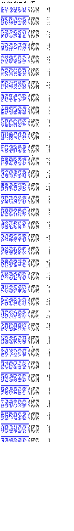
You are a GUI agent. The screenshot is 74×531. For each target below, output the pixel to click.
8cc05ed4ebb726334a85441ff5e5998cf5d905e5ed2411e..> (15, 282)
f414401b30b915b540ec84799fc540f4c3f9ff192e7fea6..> (15, 496)
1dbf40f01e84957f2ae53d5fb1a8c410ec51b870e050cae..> (15, 58)
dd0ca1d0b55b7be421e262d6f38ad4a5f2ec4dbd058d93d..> (15, 449)
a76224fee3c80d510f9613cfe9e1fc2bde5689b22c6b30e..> (15, 343)
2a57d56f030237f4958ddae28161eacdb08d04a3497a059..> (15, 82)
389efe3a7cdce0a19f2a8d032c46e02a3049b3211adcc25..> (15, 119)
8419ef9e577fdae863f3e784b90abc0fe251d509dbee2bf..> (15, 255)
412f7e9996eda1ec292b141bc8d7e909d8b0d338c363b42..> (15, 130)
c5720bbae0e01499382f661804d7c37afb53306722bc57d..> (15, 401)
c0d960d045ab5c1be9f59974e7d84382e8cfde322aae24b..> (15, 392)
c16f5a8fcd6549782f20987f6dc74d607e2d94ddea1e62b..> (15, 396)
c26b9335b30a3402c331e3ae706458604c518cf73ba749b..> (15, 398)
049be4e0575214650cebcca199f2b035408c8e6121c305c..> (15, 24)
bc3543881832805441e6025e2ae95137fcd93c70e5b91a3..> (15, 384)
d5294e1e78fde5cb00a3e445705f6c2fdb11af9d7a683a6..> (15, 435)
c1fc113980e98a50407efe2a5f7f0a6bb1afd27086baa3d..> (15, 397)
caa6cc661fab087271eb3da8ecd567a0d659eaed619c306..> (15, 419)
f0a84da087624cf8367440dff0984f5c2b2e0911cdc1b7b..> (15, 492)
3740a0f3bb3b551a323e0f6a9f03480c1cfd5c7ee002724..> (15, 114)
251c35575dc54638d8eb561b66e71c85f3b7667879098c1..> (15, 67)
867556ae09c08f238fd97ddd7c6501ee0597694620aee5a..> (15, 263)
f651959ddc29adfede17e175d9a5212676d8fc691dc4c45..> (15, 504)
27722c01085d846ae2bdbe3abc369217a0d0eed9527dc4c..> (15, 75)
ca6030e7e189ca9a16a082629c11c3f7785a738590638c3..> (15, 414)
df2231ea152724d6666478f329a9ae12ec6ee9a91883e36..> (15, 454)
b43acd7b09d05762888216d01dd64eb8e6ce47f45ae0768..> (15, 364)
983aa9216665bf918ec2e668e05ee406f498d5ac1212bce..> (15, 308)
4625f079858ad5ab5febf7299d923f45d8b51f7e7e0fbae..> (15, 135)
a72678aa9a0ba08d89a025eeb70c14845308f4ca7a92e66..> (15, 342)
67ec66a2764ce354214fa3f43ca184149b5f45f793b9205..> (15, 200)
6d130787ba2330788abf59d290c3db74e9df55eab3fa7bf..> (15, 212)
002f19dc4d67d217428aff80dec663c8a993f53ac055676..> (15, 7)
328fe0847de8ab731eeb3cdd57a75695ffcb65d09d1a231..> (15, 105)
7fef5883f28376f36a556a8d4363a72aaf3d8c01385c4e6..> (15, 247)
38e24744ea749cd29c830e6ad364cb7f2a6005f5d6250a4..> (15, 122)
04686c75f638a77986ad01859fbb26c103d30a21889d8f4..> (15, 23)
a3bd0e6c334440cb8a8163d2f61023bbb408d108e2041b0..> (15, 336)
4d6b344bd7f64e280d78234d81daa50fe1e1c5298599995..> (15, 153)
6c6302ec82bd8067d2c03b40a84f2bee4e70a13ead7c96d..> (15, 209)
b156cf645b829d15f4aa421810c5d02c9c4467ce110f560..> (15, 355)
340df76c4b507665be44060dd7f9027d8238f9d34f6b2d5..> (15, 109)
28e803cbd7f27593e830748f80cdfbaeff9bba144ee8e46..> (15, 78)
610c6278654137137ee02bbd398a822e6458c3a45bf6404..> (15, 190)
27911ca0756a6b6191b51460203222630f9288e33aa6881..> (15, 76)
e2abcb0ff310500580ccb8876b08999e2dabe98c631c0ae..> (15, 463)
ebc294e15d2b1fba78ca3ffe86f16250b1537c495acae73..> (15, 476)
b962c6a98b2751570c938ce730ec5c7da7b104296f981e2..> (15, 377)
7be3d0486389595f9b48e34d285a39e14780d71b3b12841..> (15, 237)
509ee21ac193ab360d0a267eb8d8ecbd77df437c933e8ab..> (15, 159)
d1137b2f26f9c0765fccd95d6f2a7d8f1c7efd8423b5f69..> (15, 427)
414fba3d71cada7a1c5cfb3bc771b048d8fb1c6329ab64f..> (15, 131)
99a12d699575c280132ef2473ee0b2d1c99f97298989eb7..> (15, 312)
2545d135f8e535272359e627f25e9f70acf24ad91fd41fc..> (15, 69)
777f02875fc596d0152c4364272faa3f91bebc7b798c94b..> (15, 228)
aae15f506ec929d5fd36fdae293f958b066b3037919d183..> (15, 346)
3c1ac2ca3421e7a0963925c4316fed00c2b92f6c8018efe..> (15, 123)
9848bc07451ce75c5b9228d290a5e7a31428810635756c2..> (15, 310)
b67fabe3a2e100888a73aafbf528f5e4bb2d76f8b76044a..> (15, 371)
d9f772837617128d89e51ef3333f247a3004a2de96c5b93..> (15, 444)
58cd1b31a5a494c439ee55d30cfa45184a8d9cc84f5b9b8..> (15, 173)
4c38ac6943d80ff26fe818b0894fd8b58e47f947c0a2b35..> (15, 148)
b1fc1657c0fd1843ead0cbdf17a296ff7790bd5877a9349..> (15, 358)
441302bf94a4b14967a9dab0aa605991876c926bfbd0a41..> (15, 132)
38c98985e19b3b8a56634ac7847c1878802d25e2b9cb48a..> (15, 121)
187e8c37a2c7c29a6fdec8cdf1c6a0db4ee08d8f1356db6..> (15, 56)
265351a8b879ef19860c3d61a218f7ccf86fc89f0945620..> (15, 73)
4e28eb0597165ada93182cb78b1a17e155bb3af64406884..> (15, 155)
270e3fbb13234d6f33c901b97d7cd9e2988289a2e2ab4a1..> (15, 74)
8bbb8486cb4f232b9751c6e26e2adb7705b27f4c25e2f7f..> (15, 278)
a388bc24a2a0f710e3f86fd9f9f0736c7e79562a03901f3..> (15, 334)
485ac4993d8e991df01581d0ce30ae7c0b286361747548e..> (15, 143)
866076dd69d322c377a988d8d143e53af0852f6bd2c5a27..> (15, 261)
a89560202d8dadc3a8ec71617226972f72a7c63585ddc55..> (15, 345)
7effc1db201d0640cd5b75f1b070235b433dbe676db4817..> (15, 242)
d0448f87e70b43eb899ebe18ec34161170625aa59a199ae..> (15, 425)
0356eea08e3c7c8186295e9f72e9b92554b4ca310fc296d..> (15, 19)
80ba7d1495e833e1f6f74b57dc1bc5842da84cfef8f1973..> (15, 248)
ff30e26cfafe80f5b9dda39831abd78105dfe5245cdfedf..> (15, 526)
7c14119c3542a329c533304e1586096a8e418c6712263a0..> (15, 238)
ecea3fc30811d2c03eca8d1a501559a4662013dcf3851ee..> (15, 481)
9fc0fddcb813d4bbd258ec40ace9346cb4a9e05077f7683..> (15, 321)
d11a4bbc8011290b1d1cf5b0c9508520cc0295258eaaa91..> (15, 428)
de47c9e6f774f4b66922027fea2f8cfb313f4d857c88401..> (15, 453)
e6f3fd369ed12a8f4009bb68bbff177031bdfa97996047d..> (15, 470)
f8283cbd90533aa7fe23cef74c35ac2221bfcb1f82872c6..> (15, 510)
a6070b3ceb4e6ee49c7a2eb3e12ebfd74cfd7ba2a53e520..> (15, 341)
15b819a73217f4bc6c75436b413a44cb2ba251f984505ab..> (15, 50)
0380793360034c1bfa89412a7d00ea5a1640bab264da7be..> (15, 20)
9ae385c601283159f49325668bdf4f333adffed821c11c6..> (15, 316)
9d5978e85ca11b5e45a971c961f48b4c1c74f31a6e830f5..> (15, 319)
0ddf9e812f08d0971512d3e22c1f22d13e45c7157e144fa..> (15, 41)
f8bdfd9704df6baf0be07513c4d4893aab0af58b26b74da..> (15, 511)
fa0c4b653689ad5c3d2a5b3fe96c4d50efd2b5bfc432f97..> (15, 513)
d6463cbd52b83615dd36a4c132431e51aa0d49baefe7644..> (15, 437)
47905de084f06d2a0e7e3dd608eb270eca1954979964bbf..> (15, 139)
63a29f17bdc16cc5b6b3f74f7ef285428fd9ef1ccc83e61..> (15, 194)
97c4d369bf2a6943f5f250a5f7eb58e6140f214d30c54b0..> (15, 304)
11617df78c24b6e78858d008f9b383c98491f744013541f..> (15, 43)
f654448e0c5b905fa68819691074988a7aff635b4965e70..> (15, 505)
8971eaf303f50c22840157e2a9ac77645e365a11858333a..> (15, 269)
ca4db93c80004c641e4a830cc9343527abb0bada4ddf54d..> (15, 412)
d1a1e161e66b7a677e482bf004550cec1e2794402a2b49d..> (15, 429)
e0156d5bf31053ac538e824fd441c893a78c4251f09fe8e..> (15, 458)
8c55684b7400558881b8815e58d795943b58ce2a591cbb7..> (15, 280)
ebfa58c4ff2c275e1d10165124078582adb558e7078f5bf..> (15, 479)
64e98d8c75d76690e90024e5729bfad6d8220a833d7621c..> (15, 195)
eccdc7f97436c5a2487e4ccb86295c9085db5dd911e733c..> (15, 480)
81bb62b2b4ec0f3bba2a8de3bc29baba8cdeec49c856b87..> (15, 250)
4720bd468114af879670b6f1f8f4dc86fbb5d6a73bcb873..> (15, 138)
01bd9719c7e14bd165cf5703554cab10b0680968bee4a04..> (15, 11)
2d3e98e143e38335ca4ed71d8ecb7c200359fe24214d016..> (15, 90)
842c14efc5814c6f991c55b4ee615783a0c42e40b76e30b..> (15, 256)
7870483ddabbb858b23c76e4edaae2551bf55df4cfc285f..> (15, 230)
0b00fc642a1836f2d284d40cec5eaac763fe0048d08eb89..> (15, 32)
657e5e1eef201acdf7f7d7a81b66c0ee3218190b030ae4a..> (15, 196)
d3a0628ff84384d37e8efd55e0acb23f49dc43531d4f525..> (15, 432)
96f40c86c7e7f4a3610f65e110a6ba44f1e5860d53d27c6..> (15, 302)
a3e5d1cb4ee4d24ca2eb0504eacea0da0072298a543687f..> (15, 337)
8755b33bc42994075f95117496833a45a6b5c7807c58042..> (15, 265)
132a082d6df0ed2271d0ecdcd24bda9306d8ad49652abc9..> (15, 44)
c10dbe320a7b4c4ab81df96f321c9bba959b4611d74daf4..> (15, 394)
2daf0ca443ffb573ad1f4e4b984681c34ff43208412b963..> (15, 91)
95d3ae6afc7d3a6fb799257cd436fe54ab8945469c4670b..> (15, 297)
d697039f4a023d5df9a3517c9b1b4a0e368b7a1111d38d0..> (15, 438)
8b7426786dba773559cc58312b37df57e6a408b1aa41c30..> (15, 274)
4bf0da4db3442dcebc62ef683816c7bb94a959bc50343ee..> (15, 147)
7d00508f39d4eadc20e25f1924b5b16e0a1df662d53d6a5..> (15, 239)
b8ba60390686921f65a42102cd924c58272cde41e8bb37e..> (15, 376)
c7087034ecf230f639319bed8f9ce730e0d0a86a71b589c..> (15, 406)
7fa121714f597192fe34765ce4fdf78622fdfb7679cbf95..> (15, 244)
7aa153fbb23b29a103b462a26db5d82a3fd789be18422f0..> (15, 235)
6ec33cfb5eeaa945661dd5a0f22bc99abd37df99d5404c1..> (15, 216)
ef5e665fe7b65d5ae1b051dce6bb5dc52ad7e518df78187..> (15, 487)
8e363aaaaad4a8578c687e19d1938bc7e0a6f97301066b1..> (15, 284)
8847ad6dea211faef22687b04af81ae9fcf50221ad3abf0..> (15, 267)
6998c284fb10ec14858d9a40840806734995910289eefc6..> (15, 203)
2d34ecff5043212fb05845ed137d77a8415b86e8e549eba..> (15, 88)
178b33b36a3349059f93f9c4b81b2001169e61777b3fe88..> (15, 53)
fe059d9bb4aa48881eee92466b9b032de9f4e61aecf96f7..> (15, 523)
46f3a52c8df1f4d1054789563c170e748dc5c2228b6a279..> (15, 136)
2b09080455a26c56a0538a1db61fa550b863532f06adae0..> (15, 86)
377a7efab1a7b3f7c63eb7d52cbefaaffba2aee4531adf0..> (15, 116)
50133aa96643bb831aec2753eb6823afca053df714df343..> (15, 157)
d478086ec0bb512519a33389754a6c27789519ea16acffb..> (15, 433)
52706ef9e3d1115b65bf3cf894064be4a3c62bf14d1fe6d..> (15, 162)
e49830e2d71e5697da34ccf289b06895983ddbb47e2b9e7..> (15, 466)
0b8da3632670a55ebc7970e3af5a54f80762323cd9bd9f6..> (15, 35)
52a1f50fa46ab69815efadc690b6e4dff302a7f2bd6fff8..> (15, 164)
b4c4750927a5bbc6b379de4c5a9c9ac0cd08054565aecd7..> (15, 368)
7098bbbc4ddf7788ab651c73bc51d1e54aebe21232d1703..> (15, 218)
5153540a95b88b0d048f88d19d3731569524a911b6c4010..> (15, 160)
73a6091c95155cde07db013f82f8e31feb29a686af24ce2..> (15, 224)
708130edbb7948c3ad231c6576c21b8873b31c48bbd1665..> (15, 217)
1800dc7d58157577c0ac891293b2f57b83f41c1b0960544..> (15, 54)
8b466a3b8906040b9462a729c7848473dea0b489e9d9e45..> (15, 273)
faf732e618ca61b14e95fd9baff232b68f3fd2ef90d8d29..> (15, 517)
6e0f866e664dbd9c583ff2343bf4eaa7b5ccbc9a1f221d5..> (15, 215)
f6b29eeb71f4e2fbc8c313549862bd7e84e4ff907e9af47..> (15, 506)
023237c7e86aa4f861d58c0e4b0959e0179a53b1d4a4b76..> (15, 14)
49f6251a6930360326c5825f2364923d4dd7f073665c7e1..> (15, 145)
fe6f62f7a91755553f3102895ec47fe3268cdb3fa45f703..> (15, 524)
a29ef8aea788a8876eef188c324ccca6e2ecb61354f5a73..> (15, 329)
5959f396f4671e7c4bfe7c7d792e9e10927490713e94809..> (15, 175)
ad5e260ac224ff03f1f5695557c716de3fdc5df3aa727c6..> (15, 350)
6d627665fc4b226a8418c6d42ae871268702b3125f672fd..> (15, 213)
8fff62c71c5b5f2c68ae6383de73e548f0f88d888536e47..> (15, 285)
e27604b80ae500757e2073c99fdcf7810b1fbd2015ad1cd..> (15, 462)
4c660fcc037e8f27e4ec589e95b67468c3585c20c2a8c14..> (15, 151)
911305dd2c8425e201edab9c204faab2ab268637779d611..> (15, 286)
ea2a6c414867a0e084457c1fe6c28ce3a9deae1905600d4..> (15, 474)
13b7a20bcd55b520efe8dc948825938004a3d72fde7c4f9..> (15, 45)
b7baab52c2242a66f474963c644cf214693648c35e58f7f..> (15, 372)
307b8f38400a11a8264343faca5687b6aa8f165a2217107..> (15, 99)
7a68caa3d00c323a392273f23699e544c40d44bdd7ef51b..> (15, 234)
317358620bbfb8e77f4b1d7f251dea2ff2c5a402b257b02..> (15, 100)
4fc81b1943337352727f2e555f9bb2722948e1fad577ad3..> (15, 156)
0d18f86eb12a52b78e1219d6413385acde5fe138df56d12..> (15, 37)
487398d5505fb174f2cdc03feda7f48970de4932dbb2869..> (15, 144)
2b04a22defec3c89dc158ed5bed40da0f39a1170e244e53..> (15, 84)
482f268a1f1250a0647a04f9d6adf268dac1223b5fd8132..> (15, 142)
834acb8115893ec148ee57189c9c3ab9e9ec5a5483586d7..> (15, 254)
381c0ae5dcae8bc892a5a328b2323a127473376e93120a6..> (15, 117)
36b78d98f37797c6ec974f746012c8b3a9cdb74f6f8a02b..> (15, 113)
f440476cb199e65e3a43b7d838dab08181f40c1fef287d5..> (15, 497)
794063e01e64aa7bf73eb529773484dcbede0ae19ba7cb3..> (15, 233)
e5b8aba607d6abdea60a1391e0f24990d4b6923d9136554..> (15, 467)
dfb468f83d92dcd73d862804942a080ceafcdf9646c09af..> (15, 455)
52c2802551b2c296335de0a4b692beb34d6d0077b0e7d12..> (15, 165)
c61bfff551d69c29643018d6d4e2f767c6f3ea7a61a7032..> (15, 403)
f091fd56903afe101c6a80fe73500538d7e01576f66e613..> (15, 489)
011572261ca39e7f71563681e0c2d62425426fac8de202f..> (15, 9)
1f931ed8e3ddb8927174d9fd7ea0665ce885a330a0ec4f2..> (15, 63)
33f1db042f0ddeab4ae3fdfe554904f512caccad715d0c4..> (15, 108)
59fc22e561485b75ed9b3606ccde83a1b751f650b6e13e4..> (15, 178)
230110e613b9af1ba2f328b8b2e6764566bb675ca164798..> (15, 66)
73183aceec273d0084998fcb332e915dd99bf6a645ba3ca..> (15, 222)
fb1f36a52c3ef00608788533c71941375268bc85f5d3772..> (15, 518)
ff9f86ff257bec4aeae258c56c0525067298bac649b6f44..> (15, 527)
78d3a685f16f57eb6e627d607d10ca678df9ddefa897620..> (15, 231)
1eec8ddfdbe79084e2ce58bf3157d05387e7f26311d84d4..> (15, 61)
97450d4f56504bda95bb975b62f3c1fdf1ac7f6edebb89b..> (15, 303)
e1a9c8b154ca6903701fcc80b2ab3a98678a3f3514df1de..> (15, 461)
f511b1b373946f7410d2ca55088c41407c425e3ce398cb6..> (15, 500)
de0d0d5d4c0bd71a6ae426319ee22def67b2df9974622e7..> (15, 452)
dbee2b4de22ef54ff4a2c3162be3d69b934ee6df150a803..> (15, 448)
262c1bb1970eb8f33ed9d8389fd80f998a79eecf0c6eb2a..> (15, 71)
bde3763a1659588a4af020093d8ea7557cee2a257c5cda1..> (15, 386)
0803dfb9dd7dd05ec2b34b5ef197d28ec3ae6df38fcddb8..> (15, 27)
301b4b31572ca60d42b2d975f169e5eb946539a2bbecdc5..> (15, 95)
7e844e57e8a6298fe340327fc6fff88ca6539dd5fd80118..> (15, 241)
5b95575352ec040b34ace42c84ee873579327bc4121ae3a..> (15, 181)
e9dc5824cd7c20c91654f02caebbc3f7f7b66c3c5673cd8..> (15, 472)
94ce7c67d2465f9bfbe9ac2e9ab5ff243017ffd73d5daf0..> (15, 295)
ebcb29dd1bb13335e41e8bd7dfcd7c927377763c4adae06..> (15, 478)
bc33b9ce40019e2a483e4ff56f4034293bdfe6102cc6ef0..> (15, 382)
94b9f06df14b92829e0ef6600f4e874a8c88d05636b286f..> (15, 294)
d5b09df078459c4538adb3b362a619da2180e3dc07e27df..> (15, 436)
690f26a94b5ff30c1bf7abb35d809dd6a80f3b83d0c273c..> (15, 201)
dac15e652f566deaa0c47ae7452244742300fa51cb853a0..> (15, 445)
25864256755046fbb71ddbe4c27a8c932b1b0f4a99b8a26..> (15, 70)
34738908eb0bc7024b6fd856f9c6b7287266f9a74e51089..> (15, 112)
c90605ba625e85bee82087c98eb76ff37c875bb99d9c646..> (15, 411)
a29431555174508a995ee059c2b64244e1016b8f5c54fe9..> (15, 328)
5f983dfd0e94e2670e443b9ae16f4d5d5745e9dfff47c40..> (15, 186)
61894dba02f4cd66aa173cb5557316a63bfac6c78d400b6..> (15, 191)
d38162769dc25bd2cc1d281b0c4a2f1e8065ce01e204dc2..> (15, 431)
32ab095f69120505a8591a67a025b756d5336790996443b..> (15, 106)
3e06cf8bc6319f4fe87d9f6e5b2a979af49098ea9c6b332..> (15, 125)
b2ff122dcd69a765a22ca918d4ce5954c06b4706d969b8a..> (15, 360)
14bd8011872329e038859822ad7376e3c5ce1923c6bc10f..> (15, 49)
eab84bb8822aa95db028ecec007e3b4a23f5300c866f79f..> (15, 475)
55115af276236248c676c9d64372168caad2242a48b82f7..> (15, 170)
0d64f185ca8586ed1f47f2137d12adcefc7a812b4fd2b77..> (15, 39)
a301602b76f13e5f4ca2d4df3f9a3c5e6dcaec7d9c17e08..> (15, 330)
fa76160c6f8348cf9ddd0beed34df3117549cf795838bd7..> (15, 515)
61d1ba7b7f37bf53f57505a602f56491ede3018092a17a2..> (15, 192)
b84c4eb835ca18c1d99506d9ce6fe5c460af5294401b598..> (15, 375)
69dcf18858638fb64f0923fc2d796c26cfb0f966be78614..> (15, 204)
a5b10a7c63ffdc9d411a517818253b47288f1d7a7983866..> (15, 338)
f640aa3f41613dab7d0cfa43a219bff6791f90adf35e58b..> (15, 502)
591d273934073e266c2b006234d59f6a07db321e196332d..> (15, 174)
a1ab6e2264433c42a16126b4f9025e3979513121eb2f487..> (15, 324)
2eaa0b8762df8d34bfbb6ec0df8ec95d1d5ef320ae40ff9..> (15, 93)
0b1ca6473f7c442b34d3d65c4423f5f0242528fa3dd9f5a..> (15, 34)
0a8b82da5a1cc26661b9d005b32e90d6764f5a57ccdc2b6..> (15, 30)
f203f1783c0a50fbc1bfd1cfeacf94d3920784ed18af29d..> (15, 494)
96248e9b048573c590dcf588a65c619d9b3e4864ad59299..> (15, 298)
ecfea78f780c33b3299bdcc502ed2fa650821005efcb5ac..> (15, 483)
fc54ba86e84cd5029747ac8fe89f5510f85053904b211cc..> (15, 522)
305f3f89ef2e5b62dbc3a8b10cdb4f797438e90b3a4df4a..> (15, 97)
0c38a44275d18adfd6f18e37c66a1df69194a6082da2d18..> (15, 36)
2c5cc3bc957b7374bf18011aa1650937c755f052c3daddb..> (15, 87)
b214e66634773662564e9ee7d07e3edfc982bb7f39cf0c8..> (15, 359)
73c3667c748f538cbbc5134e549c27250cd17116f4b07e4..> (15, 225)
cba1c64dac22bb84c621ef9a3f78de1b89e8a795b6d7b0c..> (15, 424)
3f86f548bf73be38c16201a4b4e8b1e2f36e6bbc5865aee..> (15, 126)
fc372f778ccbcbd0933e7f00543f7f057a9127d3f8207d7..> (15, 521)
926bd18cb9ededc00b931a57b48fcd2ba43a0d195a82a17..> (15, 289)
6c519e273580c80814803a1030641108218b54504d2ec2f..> (15, 208)
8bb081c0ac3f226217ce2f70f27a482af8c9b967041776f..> (15, 277)
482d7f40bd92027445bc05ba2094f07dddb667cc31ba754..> (15, 140)
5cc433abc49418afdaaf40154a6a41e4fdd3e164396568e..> (15, 183)
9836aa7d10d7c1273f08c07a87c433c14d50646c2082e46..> (15, 307)
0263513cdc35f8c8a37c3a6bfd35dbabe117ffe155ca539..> (15, 17)
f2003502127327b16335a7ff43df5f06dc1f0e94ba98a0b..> (15, 493)
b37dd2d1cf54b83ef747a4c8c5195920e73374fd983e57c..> (15, 362)
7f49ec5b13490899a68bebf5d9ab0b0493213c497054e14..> (15, 243)
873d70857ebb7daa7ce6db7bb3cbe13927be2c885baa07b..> (15, 264)
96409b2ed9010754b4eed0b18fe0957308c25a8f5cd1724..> (15, 299)
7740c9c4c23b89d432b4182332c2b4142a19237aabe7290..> (15, 226)
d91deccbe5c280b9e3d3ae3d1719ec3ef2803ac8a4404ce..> (15, 440)
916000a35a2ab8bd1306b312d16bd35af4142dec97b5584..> (15, 287)
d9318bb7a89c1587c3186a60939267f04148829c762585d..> (15, 441)
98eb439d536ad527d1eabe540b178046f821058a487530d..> (15, 311)
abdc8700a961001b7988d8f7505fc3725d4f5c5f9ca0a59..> (15, 347)
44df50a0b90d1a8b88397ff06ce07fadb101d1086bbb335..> (15, 134)
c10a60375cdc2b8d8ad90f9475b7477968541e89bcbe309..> (15, 393)
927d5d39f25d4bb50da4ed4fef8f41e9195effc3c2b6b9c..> (15, 290)
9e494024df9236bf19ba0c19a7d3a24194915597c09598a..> (15, 320)
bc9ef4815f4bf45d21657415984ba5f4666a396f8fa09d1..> (15, 385)
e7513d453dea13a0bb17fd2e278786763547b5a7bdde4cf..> (15, 471)
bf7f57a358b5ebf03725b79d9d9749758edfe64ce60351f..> (15, 389)
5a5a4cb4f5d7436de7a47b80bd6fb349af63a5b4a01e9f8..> (15, 179)
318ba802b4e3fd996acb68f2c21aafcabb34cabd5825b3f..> (15, 101)
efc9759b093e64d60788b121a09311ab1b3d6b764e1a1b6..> (15, 488)
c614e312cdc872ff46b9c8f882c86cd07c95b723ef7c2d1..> (15, 402)
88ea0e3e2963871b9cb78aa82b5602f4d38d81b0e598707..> (15, 268)
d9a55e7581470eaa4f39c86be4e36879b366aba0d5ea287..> (15, 442)
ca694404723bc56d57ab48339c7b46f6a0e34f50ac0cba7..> (15, 416)
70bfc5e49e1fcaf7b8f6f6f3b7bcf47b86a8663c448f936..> (15, 220)
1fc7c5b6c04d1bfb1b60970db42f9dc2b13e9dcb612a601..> (15, 65)
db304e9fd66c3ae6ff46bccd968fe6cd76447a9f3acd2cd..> (15, 446)
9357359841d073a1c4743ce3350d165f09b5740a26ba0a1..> (15, 291)
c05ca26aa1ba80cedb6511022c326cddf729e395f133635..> (15, 390)
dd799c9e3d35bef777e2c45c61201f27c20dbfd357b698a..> (15, 450)
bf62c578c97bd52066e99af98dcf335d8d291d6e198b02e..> (15, 388)
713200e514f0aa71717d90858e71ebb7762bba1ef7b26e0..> (15, 221)
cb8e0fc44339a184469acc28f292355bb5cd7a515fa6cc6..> (15, 422)
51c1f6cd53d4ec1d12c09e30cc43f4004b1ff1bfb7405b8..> (15, 161)
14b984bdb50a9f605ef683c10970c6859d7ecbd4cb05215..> (15, 48)
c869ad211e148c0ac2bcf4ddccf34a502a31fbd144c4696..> (15, 407)
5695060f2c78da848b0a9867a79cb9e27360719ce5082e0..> (15, 172)
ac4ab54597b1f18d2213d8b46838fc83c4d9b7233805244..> (15, 349)
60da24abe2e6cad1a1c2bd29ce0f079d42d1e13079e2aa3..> (15, 187)
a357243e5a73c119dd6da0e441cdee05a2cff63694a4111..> (15, 333)
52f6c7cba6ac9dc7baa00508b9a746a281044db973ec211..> (15, 166)
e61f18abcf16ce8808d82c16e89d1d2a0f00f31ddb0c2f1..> (15, 468)
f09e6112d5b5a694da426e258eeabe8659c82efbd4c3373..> (15, 491)
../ (1, 6)
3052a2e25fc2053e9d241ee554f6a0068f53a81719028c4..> (15, 96)
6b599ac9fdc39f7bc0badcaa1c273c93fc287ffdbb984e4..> (15, 205)
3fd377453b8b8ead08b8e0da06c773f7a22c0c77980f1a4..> (15, 127)
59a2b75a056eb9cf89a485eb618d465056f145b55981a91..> (15, 177)
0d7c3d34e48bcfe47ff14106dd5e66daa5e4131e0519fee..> (15, 40)
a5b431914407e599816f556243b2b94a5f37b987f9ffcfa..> (15, 340)
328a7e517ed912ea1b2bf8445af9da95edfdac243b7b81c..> (15, 104)
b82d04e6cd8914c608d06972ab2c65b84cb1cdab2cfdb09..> (15, 373)
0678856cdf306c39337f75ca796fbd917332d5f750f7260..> (15, 26)
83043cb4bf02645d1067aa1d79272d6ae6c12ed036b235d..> (15, 252)
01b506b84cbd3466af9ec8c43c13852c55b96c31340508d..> (15, 10)
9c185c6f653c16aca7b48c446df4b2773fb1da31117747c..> (15, 317)
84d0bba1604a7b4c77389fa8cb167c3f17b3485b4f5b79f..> (15, 260)
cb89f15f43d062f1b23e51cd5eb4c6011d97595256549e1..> (15, 420)
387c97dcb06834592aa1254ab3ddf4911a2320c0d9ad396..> (15, 118)
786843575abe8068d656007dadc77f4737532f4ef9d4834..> (15, 229)
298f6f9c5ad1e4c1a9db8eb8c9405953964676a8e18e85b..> (15, 80)
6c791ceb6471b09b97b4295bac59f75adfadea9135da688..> (15, 211)
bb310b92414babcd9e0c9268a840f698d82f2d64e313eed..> (15, 380)
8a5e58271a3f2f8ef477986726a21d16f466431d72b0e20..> (15, 272)
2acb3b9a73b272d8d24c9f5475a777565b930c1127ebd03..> (15, 83)
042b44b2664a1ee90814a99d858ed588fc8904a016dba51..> (15, 22)
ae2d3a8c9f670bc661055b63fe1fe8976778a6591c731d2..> (15, 353)
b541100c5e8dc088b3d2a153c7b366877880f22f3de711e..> (15, 369)
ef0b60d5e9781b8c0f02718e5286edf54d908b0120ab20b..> (15, 485)
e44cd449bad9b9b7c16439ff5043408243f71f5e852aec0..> (15, 465)
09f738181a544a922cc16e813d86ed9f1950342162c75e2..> (15, 28)
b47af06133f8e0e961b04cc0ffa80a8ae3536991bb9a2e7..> (15, 366)
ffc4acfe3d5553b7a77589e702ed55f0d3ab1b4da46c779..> (15, 528)
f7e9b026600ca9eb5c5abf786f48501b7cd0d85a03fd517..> (15, 509)
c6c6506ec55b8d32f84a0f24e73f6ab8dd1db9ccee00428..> (15, 405)
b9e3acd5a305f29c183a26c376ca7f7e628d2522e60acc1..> (15, 379)
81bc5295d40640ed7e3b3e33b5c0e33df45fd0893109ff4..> (15, 251)
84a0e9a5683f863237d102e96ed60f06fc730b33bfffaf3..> (15, 257)
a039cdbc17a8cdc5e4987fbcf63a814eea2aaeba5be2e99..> (15, 323)
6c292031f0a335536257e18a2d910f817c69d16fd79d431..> (15, 207)
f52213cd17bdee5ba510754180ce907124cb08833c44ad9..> (15, 501)
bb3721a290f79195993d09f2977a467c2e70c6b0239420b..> (15, 381)
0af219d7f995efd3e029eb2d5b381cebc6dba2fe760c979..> (15, 31)
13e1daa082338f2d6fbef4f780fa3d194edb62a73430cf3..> (15, 47)
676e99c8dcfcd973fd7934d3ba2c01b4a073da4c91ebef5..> (15, 198)
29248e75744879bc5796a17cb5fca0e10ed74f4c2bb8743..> (15, 79)
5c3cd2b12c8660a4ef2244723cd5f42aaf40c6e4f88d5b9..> (15, 182)
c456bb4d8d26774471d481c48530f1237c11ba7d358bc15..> (15, 399)
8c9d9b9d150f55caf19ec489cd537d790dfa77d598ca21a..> (15, 281)
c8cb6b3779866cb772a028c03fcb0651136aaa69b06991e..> (15, 410)
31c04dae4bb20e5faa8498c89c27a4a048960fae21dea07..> (15, 103)
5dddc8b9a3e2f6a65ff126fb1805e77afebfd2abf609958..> (15, 185)
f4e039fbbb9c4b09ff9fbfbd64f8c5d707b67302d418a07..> (15, 498)
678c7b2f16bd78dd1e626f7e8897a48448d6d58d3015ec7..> (15, 199)
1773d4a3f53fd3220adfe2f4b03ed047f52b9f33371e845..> (15, 52)
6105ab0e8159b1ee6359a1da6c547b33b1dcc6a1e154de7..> (15, 188)
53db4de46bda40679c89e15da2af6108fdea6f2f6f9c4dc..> (15, 168)
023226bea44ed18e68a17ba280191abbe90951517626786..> (15, 13)
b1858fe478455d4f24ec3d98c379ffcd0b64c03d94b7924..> (15, 356)
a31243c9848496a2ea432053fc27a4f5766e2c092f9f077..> (15, 332)
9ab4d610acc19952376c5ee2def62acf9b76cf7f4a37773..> (15, 315)
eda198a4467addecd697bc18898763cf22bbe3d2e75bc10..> (15, 484)
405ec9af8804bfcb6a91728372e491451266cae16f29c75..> (15, 129)
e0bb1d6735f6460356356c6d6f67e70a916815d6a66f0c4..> (15, 459)
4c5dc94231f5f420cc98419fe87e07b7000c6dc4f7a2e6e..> (15, 149)
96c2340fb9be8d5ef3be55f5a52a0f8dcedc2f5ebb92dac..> (15, 300)
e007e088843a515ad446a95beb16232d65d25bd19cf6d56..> (15, 457)
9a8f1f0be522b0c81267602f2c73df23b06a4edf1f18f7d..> (15, 313)
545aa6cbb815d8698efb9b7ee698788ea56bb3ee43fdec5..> (15, 169)
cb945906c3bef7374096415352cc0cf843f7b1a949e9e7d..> (15, 423)
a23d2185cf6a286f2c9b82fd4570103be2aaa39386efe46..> (15, 326)
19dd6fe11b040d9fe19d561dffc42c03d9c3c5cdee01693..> (15, 57)
